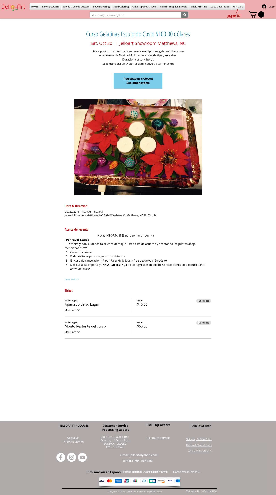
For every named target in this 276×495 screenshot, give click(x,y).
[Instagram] (71, 457)
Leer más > (72, 279)
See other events (138, 83)
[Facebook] (60, 457)
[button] (50, 6)
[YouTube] (82, 457)
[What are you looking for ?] (133, 15)
